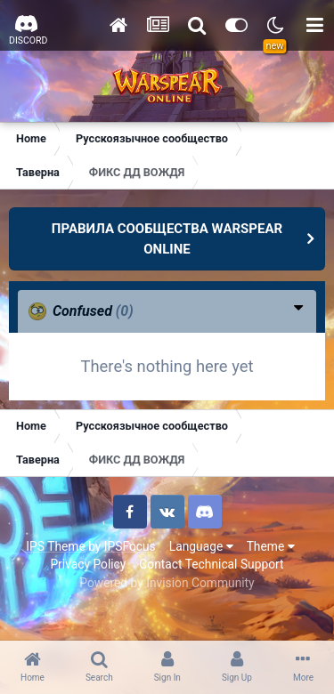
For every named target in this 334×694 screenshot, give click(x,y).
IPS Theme (55, 546)
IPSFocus (130, 546)
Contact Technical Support (211, 564)
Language (201, 546)
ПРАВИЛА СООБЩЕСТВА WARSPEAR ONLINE (167, 239)
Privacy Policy (88, 564)
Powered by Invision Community (166, 583)
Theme (271, 546)
